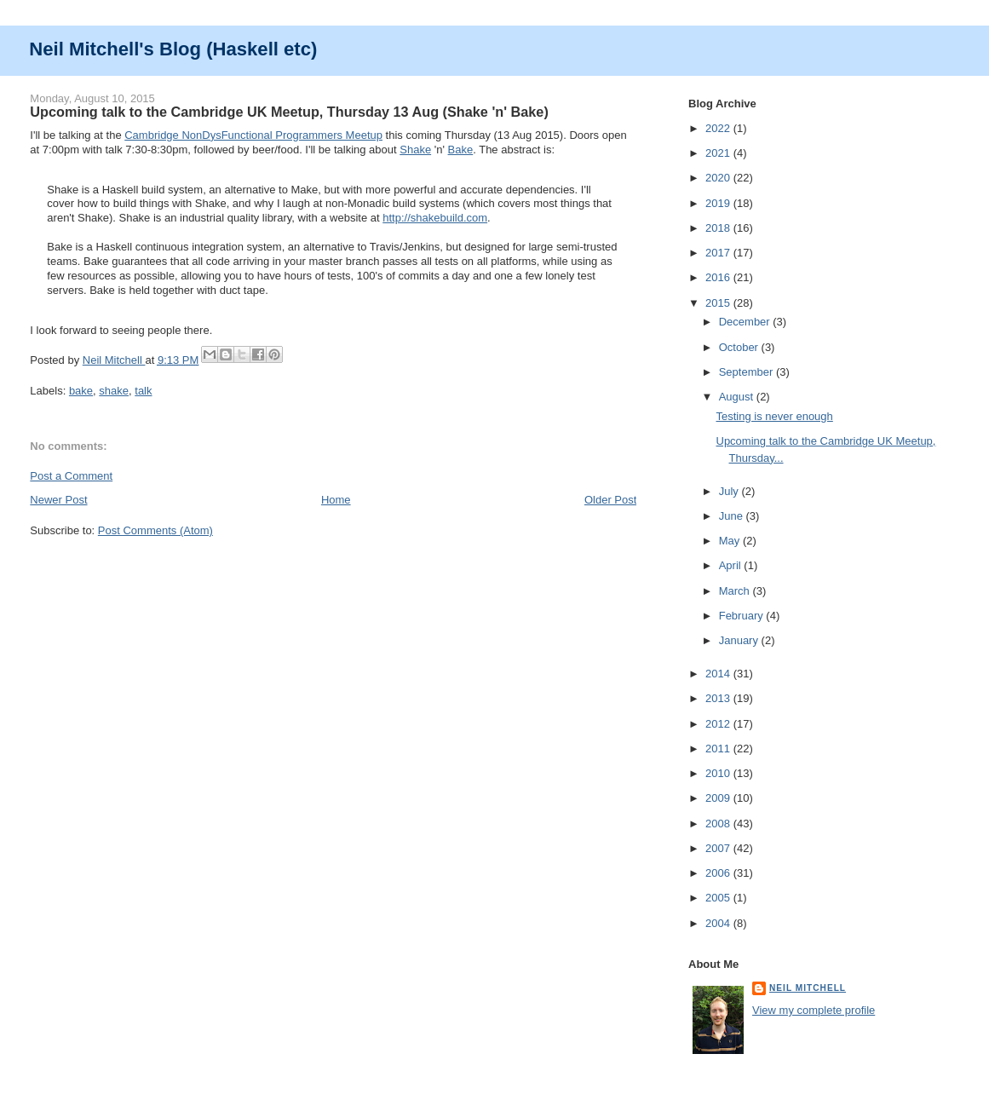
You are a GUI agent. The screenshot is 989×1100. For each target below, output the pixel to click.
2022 (719, 128)
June (732, 516)
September (747, 372)
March (736, 591)
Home (336, 499)
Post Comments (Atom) (155, 530)
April (732, 565)
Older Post (610, 499)
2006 (719, 873)
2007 (719, 848)
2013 (719, 698)
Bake (461, 149)
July (730, 491)
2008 (719, 823)
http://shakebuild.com (434, 217)
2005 (719, 897)
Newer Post (58, 499)
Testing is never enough (774, 416)
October (740, 347)
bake (81, 390)
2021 (719, 153)
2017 (719, 252)
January (740, 640)
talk (143, 390)
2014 (719, 673)
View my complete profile (813, 1010)
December (746, 321)
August (737, 396)
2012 (719, 723)
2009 (719, 798)
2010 (719, 773)
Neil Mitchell (114, 360)
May (731, 540)
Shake (415, 149)
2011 (719, 748)
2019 (719, 203)
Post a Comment (71, 475)
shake (114, 390)
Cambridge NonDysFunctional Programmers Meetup (253, 135)
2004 (719, 923)
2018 (719, 228)
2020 (719, 177)
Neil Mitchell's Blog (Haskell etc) (173, 49)
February (743, 615)
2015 (719, 303)
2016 (719, 277)
